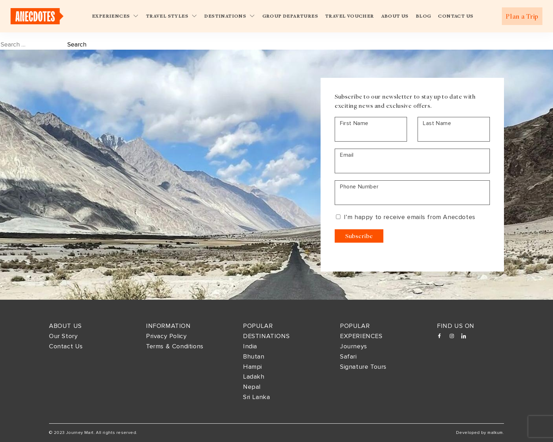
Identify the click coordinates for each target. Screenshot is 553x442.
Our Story (63, 336)
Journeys (353, 346)
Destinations (229, 16)
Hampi (252, 367)
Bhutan (254, 356)
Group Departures (290, 16)
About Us (395, 16)
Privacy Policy (166, 336)
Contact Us (455, 16)
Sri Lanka (256, 397)
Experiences (115, 16)
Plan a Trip (522, 16)
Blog (423, 16)
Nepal (252, 387)
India (250, 346)
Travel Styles (172, 16)
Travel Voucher (349, 16)
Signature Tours (363, 367)
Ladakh (254, 376)
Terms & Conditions (174, 346)
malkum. (495, 432)
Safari (348, 356)
